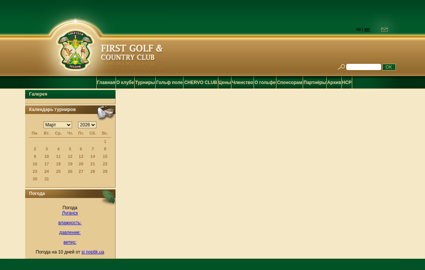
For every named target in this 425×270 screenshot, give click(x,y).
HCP (346, 82)
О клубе (125, 82)
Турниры (145, 82)
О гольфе (265, 82)
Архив (334, 82)
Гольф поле (169, 82)
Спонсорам (289, 82)
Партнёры (314, 82)
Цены (224, 82)
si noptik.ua (92, 252)
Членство (242, 82)
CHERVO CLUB (200, 82)
